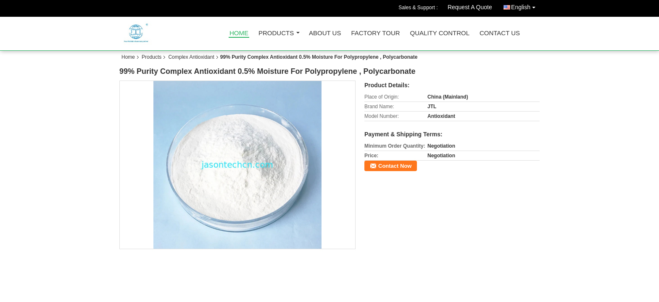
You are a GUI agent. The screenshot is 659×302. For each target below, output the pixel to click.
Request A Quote (470, 7)
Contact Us (500, 33)
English (525, 5)
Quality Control (439, 33)
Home (238, 33)
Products (276, 33)
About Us (325, 33)
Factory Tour (375, 33)
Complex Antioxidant (191, 57)
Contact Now (394, 166)
